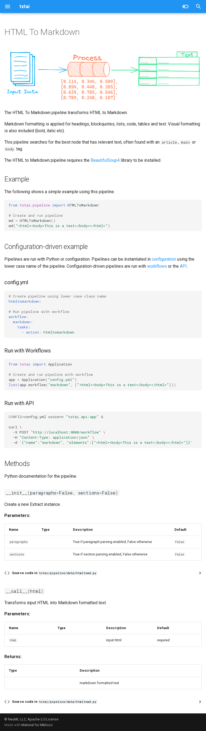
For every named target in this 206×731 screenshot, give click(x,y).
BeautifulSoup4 (105, 160)
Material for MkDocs (37, 725)
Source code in (54, 573)
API (183, 266)
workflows (157, 266)
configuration (164, 259)
